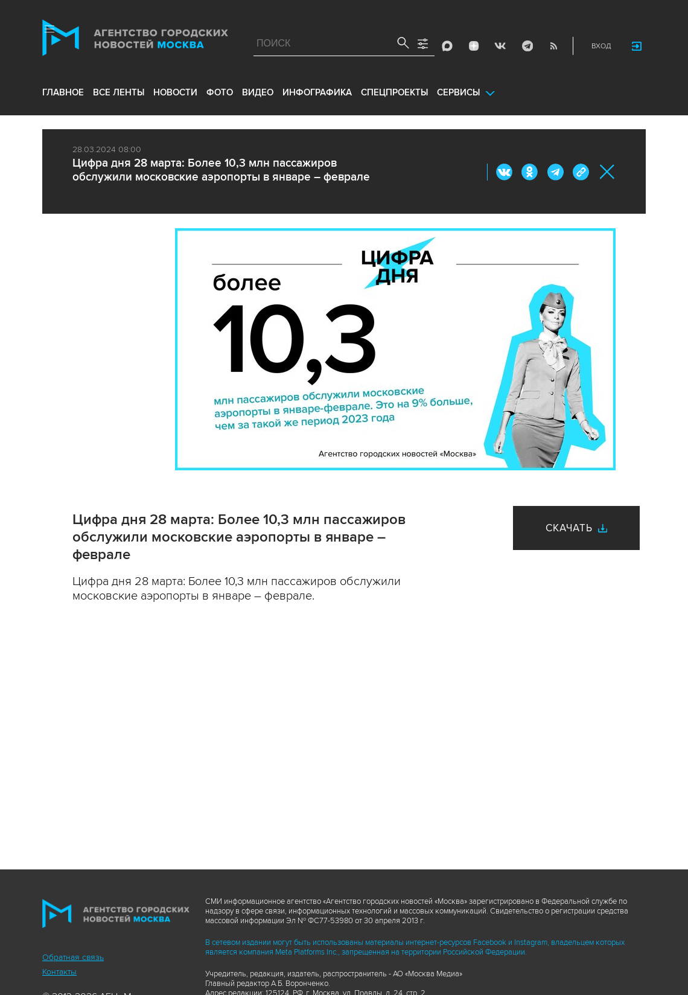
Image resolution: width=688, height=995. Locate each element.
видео (257, 92)
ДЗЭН (474, 46)
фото (219, 92)
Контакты (59, 972)
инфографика (317, 92)
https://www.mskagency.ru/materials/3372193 (580, 172)
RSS (553, 46)
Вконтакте (504, 172)
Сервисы (458, 92)
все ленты (118, 92)
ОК (529, 172)
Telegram (527, 46)
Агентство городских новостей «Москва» (135, 40)
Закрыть (607, 172)
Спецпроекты (394, 92)
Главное (63, 92)
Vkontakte (500, 46)
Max (447, 46)
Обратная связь (73, 957)
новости (175, 92)
